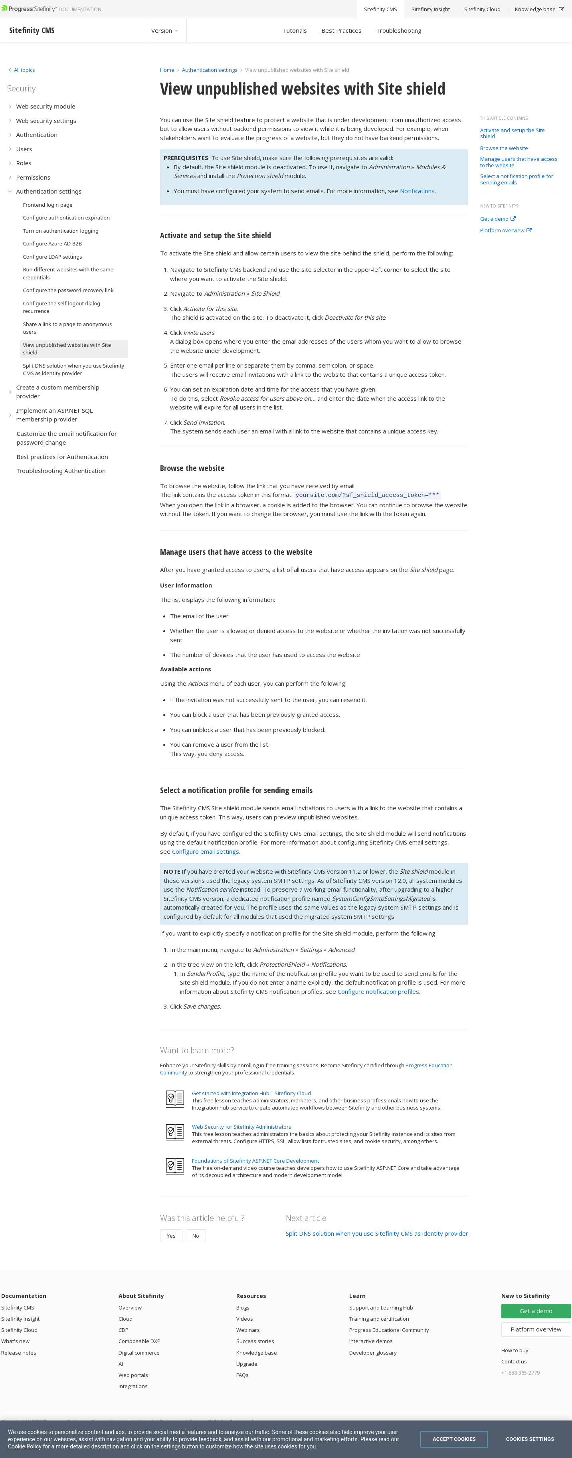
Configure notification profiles (378, 990)
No (195, 1234)
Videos (244, 1317)
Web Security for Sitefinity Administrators (241, 1125)
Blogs (242, 1306)
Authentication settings (210, 69)
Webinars (248, 1328)
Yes (171, 1234)
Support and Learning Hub (381, 1306)
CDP (124, 1328)
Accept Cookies (454, 1439)
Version (165, 30)
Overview (130, 1306)
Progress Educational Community (389, 1328)
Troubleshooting (399, 30)
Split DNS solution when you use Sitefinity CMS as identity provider (377, 1232)
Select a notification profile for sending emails (516, 179)
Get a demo (498, 219)
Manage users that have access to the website (519, 162)
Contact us (514, 1360)
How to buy (514, 1349)
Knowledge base (256, 1351)
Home (167, 69)
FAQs (242, 1373)
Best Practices (341, 30)
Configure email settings (205, 850)
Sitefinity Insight (20, 1317)
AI (121, 1362)
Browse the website (504, 148)
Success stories (255, 1339)
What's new (15, 1339)
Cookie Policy (25, 1446)
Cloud (126, 1317)
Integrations (133, 1385)
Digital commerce (139, 1351)
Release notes (18, 1351)
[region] (286, 1439)
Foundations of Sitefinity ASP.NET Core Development (255, 1159)
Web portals (133, 1373)
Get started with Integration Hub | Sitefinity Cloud (251, 1092)
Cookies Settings (530, 1439)
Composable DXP (139, 1339)
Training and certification (379, 1317)
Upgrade (246, 1362)
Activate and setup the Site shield (512, 133)
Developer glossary (373, 1351)
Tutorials (295, 30)
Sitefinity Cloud (19, 1328)
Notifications (417, 191)
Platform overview (506, 231)
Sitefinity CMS (17, 1306)
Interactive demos (371, 1339)
